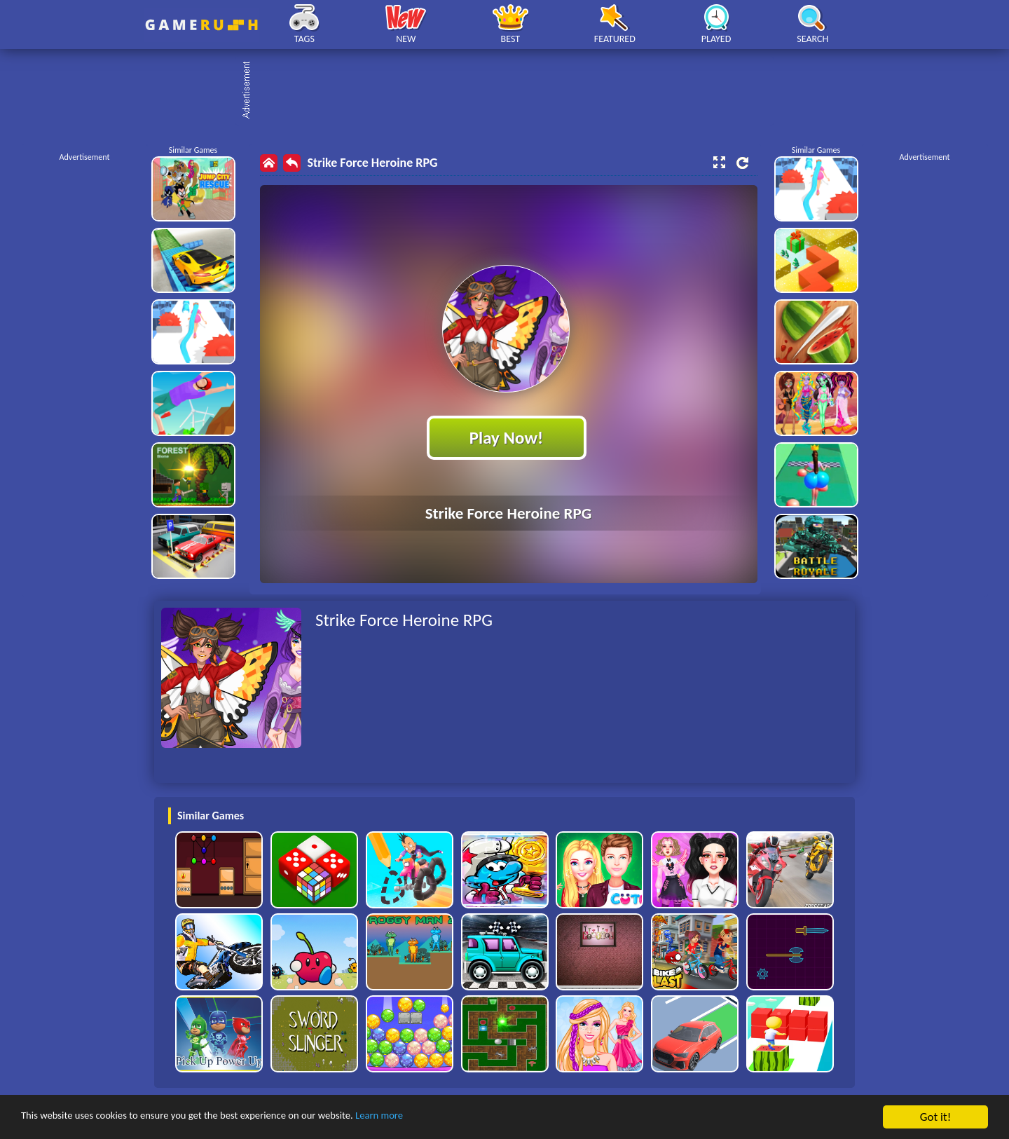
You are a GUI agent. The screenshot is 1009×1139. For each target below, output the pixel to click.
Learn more (437, 1117)
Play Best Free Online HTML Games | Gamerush (201, 24)
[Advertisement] (511, 91)
